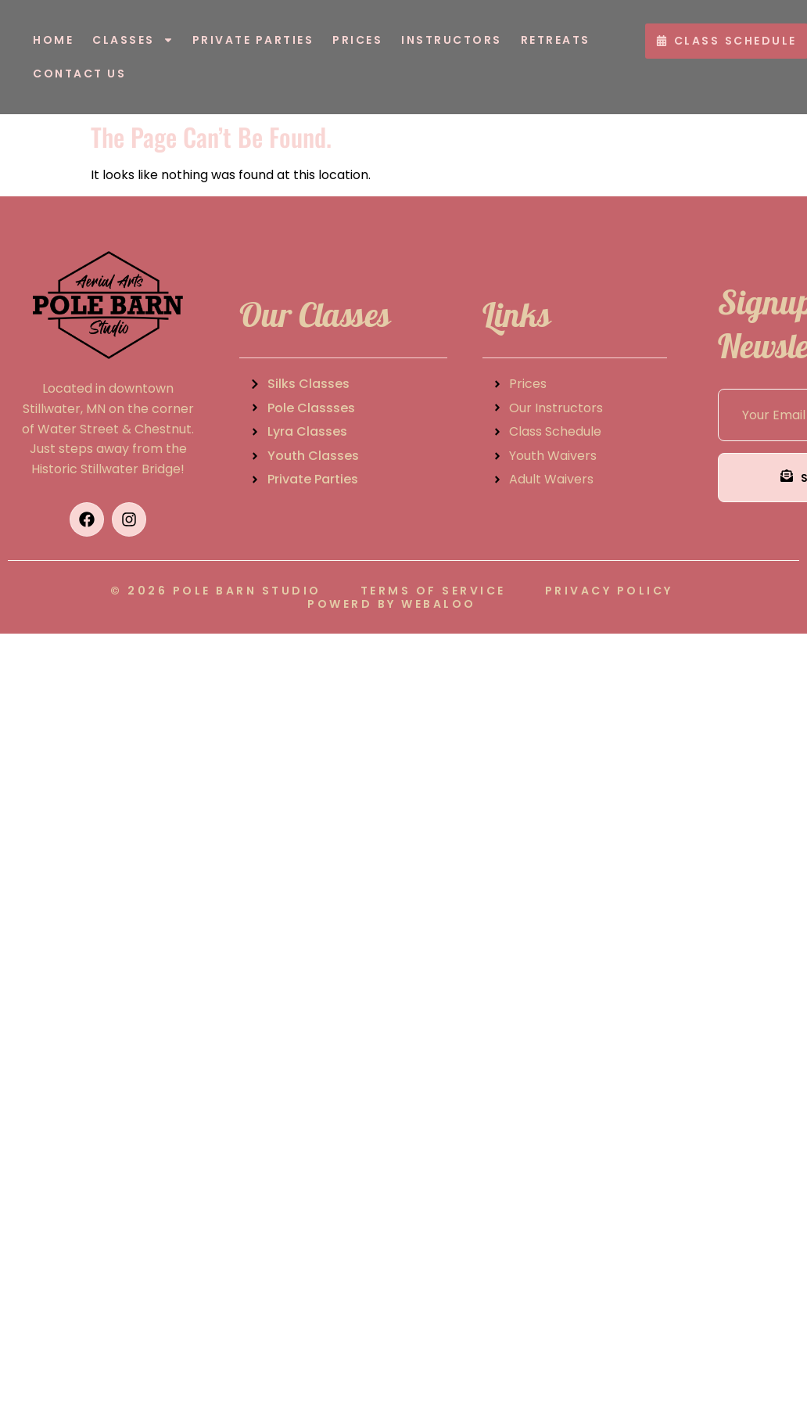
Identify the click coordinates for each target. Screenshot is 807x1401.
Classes (133, 40)
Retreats (555, 40)
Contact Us (79, 73)
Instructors (451, 40)
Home (53, 40)
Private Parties (253, 40)
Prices (357, 40)
